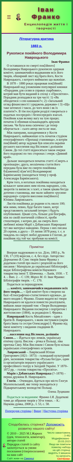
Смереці (29, 458)
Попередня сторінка (18, 411)
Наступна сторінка (55, 411)
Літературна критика (36, 39)
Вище (37, 411)
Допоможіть (55, 424)
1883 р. (36, 46)
